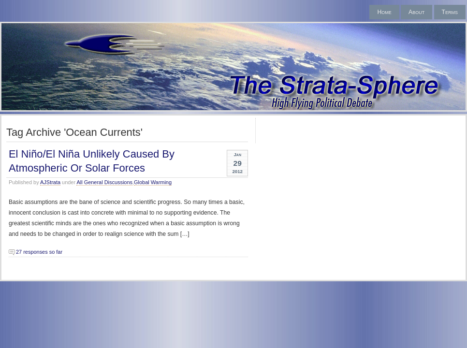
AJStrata (50, 182)
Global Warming (153, 182)
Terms (450, 12)
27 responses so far (39, 252)
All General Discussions (104, 182)
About (416, 12)
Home (384, 12)
